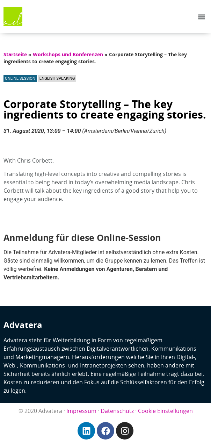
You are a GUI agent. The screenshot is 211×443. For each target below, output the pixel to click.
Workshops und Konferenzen (68, 54)
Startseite (15, 54)
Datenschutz (117, 411)
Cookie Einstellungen (165, 411)
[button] (202, 16)
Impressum (81, 411)
